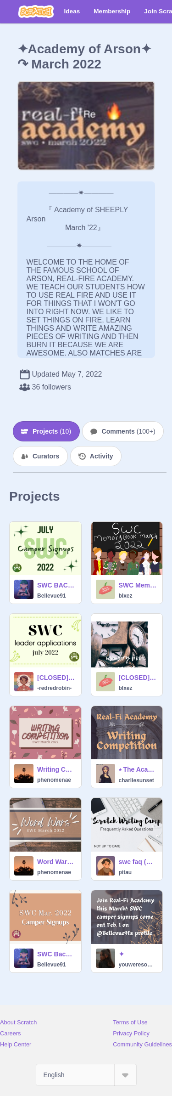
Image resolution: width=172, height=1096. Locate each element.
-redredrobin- (54, 688)
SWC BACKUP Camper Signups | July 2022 (56, 585)
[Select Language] (86, 1075)
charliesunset (136, 780)
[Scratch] (36, 11)
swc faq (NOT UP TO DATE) (138, 861)
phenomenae (54, 780)
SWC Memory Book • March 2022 (138, 585)
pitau (125, 872)
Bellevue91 (51, 596)
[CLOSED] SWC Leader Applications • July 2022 (56, 677)
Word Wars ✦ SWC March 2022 (56, 861)
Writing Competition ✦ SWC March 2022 (56, 769)
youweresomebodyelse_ (138, 964)
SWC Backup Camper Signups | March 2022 (56, 954)
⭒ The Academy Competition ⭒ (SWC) (138, 769)
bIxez (126, 596)
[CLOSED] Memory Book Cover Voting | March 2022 (138, 677)
